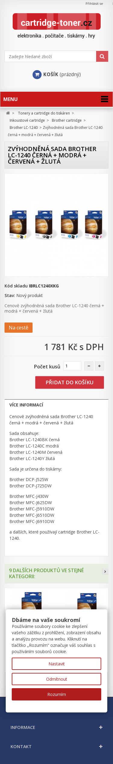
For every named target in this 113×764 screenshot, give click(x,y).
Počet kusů (47, 366)
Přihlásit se (94, 3)
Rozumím (56, 694)
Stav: (10, 295)
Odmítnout (56, 679)
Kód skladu (16, 286)
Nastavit (57, 664)
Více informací (26, 405)
